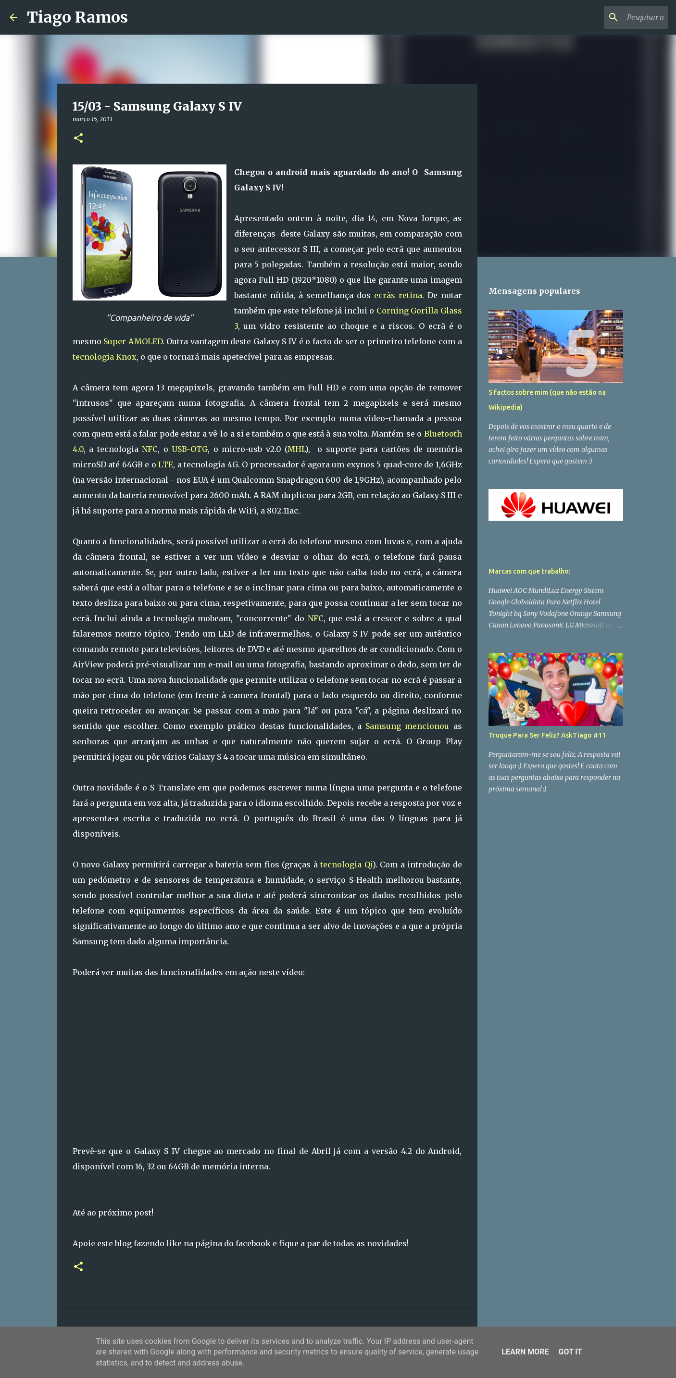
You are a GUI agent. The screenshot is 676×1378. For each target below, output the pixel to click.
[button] (78, 138)
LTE (165, 464)
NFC (150, 449)
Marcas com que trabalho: (529, 571)
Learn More (525, 1351)
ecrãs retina (398, 295)
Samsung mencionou (407, 726)
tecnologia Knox (105, 357)
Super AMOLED (133, 341)
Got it (570, 1351)
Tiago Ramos (77, 17)
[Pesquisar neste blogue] (617, 17)
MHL (296, 449)
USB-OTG (190, 449)
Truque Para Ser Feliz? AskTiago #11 (547, 735)
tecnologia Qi (346, 864)
